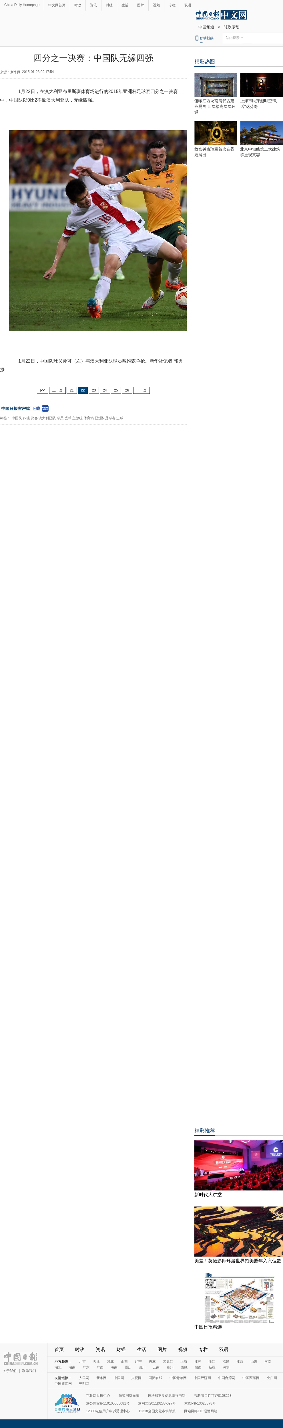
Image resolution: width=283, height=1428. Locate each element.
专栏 (172, 5)
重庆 (128, 1367)
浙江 (211, 1362)
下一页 (141, 390)
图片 (140, 5)
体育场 (88, 418)
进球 (119, 418)
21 (71, 390)
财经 (109, 5)
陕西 (198, 1367)
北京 (82, 1362)
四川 (142, 1367)
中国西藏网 (251, 1378)
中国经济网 (202, 1378)
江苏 (197, 1362)
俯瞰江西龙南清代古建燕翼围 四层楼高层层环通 (215, 106)
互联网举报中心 (98, 1396)
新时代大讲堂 (208, 1194)
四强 (26, 418)
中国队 (17, 418)
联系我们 (29, 1371)
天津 (96, 1362)
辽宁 (138, 1362)
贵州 (170, 1367)
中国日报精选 (208, 1326)
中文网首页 (56, 5)
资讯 (93, 5)
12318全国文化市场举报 (156, 1411)
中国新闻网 (63, 1384)
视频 (156, 5)
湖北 (58, 1367)
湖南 (72, 1367)
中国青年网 (178, 1378)
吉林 (152, 1362)
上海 (183, 1362)
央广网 (272, 1378)
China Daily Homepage (21, 5)
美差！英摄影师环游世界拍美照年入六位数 (237, 1260)
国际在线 (155, 1378)
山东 (253, 1362)
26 (127, 390)
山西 (124, 1362)
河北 (110, 1362)
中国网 (119, 1378)
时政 (77, 5)
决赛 (34, 418)
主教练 (77, 418)
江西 (239, 1362)
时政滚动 (232, 27)
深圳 (226, 1367)
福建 (225, 1362)
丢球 (68, 418)
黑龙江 (168, 1362)
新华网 (101, 1378)
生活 (124, 5)
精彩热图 (204, 61)
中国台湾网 (226, 1378)
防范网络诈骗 (129, 1396)
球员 (60, 418)
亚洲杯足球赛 (105, 418)
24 (105, 390)
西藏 (184, 1367)
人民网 (84, 1378)
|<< (42, 390)
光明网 (84, 1384)
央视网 (136, 1378)
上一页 (57, 390)
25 (116, 390)
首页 (59, 1349)
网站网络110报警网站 (200, 1411)
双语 (187, 5)
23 (94, 390)
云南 (156, 1367)
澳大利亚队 (47, 418)
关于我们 (10, 1371)
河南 (267, 1362)
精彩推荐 (204, 1131)
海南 (114, 1367)
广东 (86, 1367)
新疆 (212, 1367)
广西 (100, 1367)
